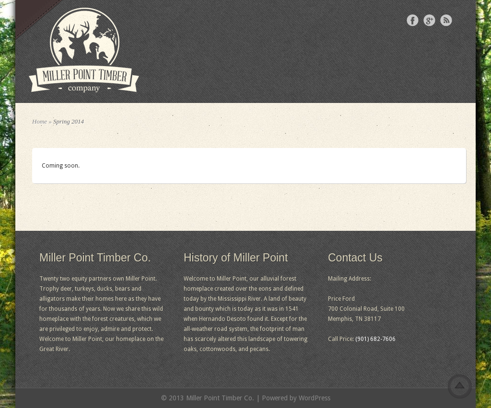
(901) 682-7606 (375, 339)
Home (39, 121)
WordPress (314, 398)
